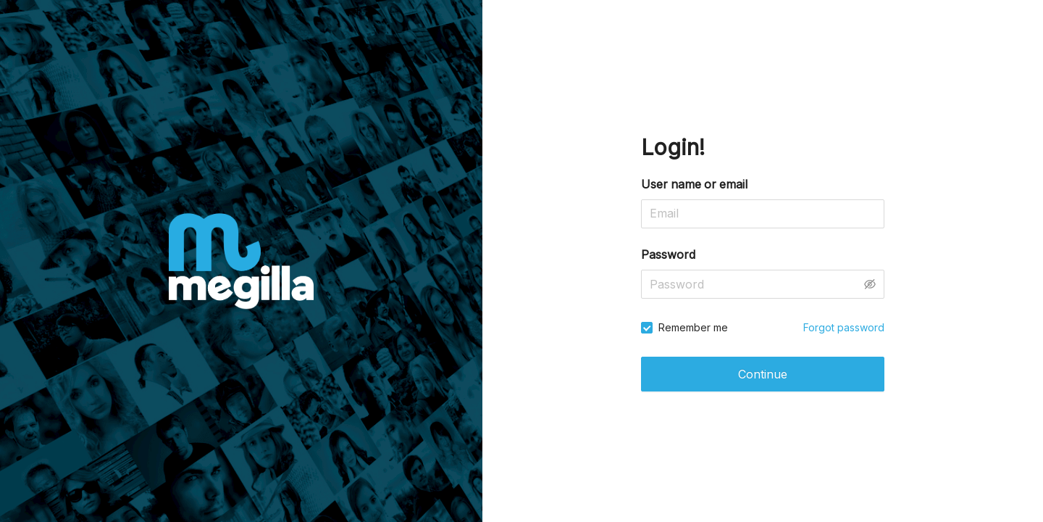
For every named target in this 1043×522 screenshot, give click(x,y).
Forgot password (843, 327)
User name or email (694, 184)
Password (668, 254)
